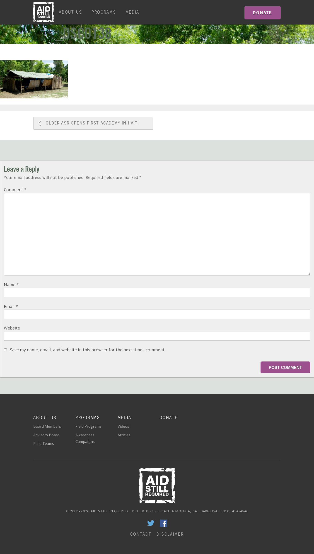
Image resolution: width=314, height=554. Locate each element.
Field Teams (43, 443)
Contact (141, 534)
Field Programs (88, 426)
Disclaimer (170, 534)
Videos (123, 426)
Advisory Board (46, 434)
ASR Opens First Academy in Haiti (92, 123)
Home (43, 12)
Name (11, 284)
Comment (15, 189)
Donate (168, 417)
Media (133, 12)
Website (12, 328)
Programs (104, 12)
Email (11, 306)
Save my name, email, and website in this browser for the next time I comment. (87, 349)
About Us (70, 12)
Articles (124, 434)
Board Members (47, 426)
